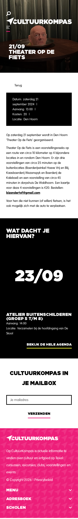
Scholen (16, 508)
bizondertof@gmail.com (23, 193)
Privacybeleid (43, 480)
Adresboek (18, 499)
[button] (39, 490)
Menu (12, 490)
